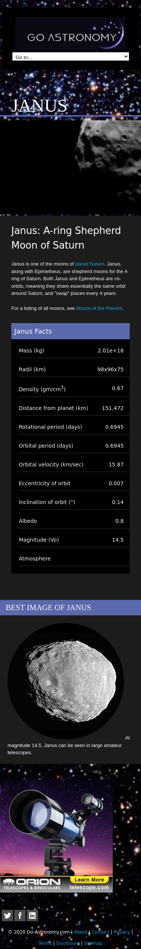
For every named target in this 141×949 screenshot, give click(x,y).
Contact (100, 932)
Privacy (122, 932)
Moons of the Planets (99, 308)
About (80, 932)
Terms (45, 943)
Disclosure (67, 943)
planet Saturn (89, 264)
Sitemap (93, 943)
